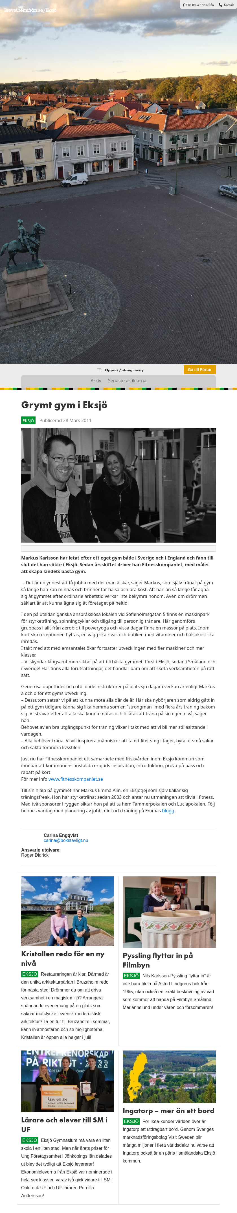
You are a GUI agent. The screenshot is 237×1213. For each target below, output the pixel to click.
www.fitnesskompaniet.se (76, 779)
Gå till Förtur (200, 369)
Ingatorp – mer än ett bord (168, 1110)
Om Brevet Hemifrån (200, 5)
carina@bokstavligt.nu (66, 840)
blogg (168, 811)
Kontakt (229, 5)
